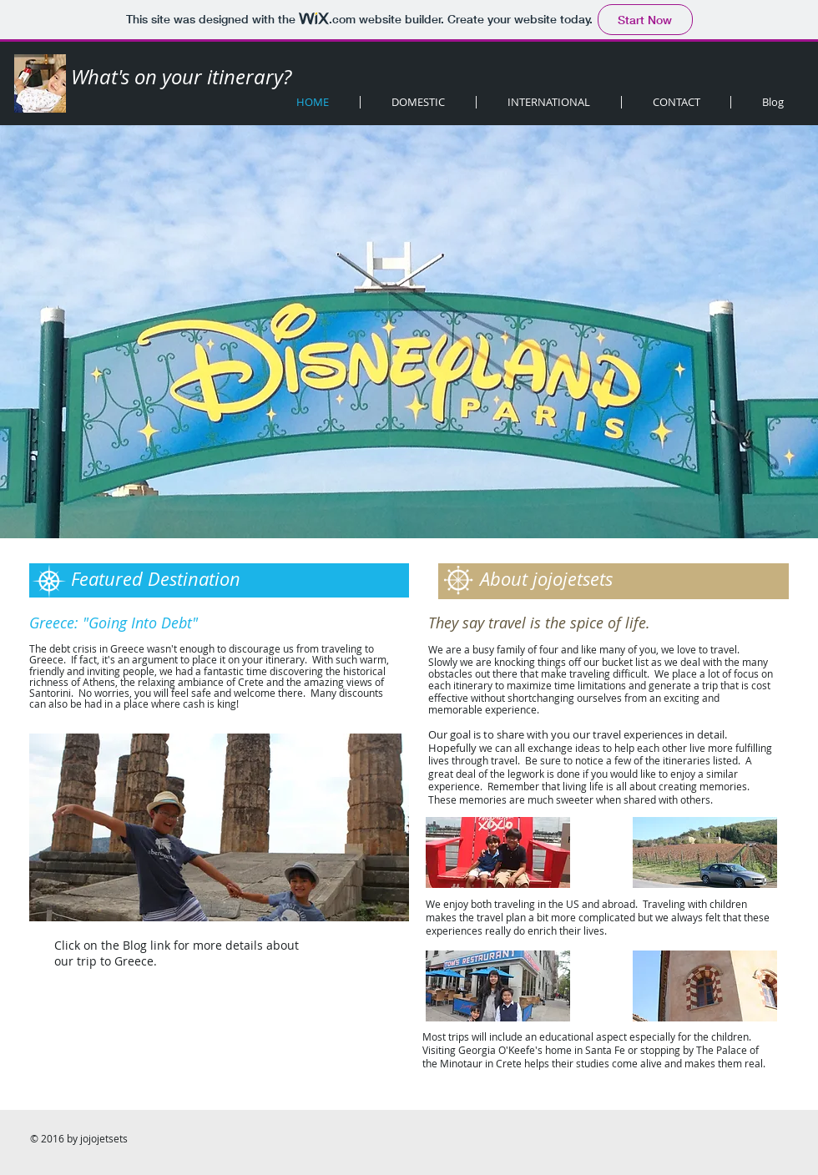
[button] (219, 827)
